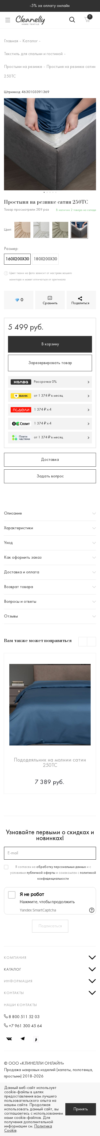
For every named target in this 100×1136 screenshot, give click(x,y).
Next (91, 642)
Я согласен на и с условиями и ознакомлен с (53, 872)
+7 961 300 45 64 (25, 1026)
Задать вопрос (50, 476)
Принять (80, 1109)
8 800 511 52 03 (24, 1017)
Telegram (22, 1038)
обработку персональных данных (61, 867)
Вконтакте (9, 1038)
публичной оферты (41, 873)
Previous (83, 642)
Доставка (50, 460)
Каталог (12, 969)
